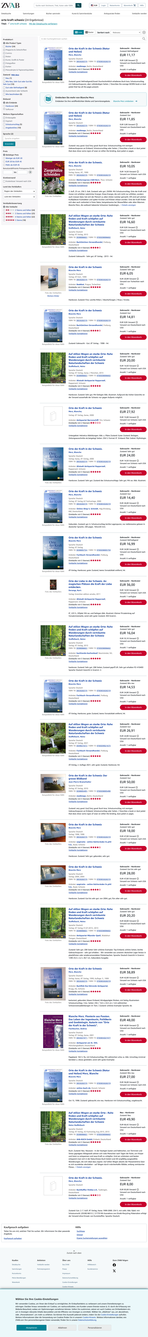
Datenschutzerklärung (70, 1278)
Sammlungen (28, 13)
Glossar (80, 1234)
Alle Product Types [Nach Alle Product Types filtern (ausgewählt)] (12, 43)
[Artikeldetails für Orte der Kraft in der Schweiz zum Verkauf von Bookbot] (53, 278)
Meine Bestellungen (19, 1278)
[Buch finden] (78, 5)
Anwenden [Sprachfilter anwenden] (9, 144)
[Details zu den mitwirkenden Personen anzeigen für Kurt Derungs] (75, 590)
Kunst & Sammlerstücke (82, 13)
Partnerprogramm (43, 1269)
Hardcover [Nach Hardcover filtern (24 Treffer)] (10, 106)
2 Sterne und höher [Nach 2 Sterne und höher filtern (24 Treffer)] (20, 210)
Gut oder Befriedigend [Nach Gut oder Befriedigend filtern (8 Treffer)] (15, 87)
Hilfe (142, 5)
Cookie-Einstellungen (109, 1314)
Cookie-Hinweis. (89, 1317)
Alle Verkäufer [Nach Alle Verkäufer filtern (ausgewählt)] (12, 207)
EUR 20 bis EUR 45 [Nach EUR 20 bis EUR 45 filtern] (12, 161)
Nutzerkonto (115, 5)
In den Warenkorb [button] (133, 75)
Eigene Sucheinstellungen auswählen (92, 1238)
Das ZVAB (65, 1265)
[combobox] (54, 5)
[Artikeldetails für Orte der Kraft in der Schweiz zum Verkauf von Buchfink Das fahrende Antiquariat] (53, 984)
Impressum (66, 1273)
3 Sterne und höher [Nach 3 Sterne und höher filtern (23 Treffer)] (20, 213)
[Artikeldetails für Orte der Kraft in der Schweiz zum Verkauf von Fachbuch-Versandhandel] (53, 552)
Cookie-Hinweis (67, 1287)
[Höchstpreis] (22, 172)
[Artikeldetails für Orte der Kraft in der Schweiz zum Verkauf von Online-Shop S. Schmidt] (53, 506)
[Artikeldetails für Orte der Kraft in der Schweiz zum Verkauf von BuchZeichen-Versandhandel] (53, 325)
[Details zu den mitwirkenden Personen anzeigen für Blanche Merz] (75, 55)
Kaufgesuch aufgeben (13, 1238)
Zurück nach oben (74, 1253)
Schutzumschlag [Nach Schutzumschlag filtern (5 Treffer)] (12, 124)
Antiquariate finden (112, 13)
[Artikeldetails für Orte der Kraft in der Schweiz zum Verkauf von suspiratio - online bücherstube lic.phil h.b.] (53, 832)
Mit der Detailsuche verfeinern (43, 23)
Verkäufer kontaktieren (78, 72)
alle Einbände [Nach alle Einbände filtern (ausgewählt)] (10, 102)
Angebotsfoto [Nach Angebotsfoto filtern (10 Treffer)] (12, 127)
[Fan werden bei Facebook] (114, 1265)
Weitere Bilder (53, 296)
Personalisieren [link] (95, 1327)
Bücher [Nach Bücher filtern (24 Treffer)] (9, 46)
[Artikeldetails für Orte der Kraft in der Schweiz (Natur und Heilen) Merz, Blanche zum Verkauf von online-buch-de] (53, 1085)
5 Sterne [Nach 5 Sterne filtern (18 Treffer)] (16, 220)
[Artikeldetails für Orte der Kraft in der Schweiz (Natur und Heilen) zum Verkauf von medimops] (53, 63)
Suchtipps (81, 1231)
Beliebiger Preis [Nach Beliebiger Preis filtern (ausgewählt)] (11, 155)
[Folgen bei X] (114, 1271)
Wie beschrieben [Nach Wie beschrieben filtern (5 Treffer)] (12, 94)
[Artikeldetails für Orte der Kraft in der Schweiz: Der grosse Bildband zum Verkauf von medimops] (53, 783)
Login (103, 5)
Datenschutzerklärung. (87, 1320)
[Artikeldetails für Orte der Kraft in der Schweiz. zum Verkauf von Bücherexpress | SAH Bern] (53, 177)
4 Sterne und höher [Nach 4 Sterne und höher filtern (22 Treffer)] (20, 217)
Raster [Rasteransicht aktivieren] (89, 32)
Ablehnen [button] (62, 1327)
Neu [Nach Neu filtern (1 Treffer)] (7, 78)
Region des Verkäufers (13, 191)
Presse (64, 1269)
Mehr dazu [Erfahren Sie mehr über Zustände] (15, 75)
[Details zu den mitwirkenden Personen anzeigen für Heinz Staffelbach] (77, 228)
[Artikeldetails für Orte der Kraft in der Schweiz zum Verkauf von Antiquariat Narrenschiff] (53, 415)
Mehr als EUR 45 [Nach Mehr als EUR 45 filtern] (11, 165)
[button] (143, 38)
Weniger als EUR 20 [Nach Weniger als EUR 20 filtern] (13, 158)
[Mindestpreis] (8, 172)
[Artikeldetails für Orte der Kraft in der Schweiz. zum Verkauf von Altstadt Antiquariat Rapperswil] (53, 464)
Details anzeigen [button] (129, 205)
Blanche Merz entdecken (125, 101)
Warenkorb (16, 1282)
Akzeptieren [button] (31, 1327)
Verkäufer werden (139, 13)
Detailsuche (6, 13)
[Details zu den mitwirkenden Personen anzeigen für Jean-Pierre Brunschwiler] (80, 782)
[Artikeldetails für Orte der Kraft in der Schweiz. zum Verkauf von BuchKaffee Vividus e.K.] (53, 1185)
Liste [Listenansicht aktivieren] (78, 32)
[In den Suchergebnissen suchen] (93, 38)
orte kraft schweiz (18, 23)
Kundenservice (93, 1269)
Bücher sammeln (53, 13)
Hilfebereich (92, 1265)
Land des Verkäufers (12, 197)
